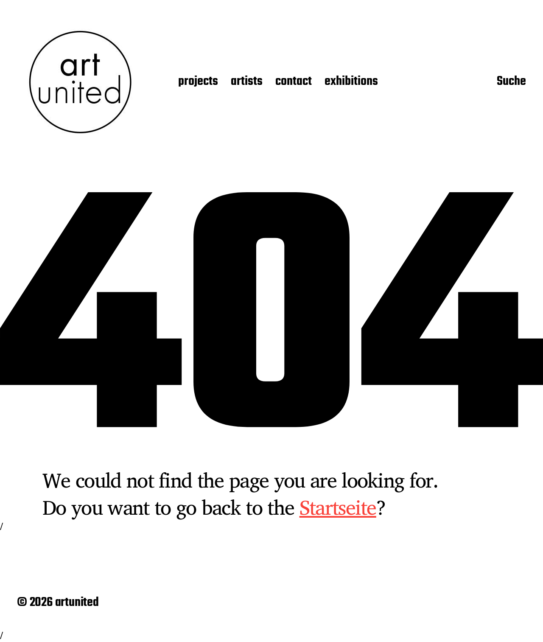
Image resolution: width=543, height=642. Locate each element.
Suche (511, 81)
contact (293, 82)
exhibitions (351, 82)
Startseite (337, 507)
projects (198, 82)
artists (247, 82)
